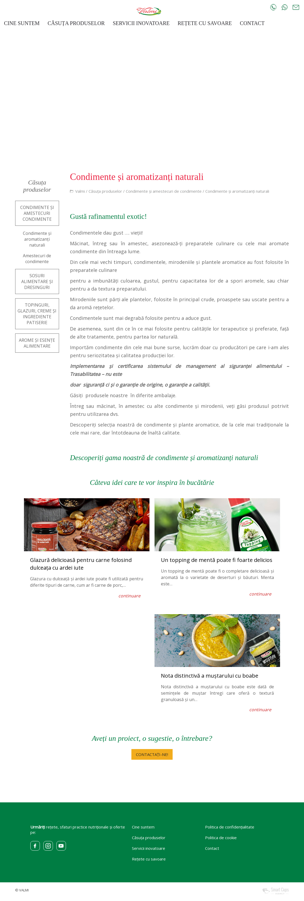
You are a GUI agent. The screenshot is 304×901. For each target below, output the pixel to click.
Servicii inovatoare (148, 848)
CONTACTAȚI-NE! (152, 754)
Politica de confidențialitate (229, 827)
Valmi (80, 191)
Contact (212, 848)
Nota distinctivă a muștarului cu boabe (209, 675)
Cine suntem (143, 827)
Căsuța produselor (105, 191)
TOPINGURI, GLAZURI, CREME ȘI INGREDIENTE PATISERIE (37, 313)
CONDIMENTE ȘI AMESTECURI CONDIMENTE (37, 213)
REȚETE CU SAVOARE (205, 23)
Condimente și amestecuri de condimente (164, 191)
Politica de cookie (221, 837)
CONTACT (252, 23)
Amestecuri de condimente (37, 258)
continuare (129, 596)
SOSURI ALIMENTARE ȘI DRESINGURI (37, 281)
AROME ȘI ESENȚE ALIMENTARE (37, 343)
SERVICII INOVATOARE (141, 23)
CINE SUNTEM (22, 23)
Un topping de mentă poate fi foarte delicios (216, 560)
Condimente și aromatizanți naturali (237, 191)
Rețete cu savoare (149, 859)
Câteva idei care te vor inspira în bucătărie (152, 482)
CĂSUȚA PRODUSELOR (76, 23)
